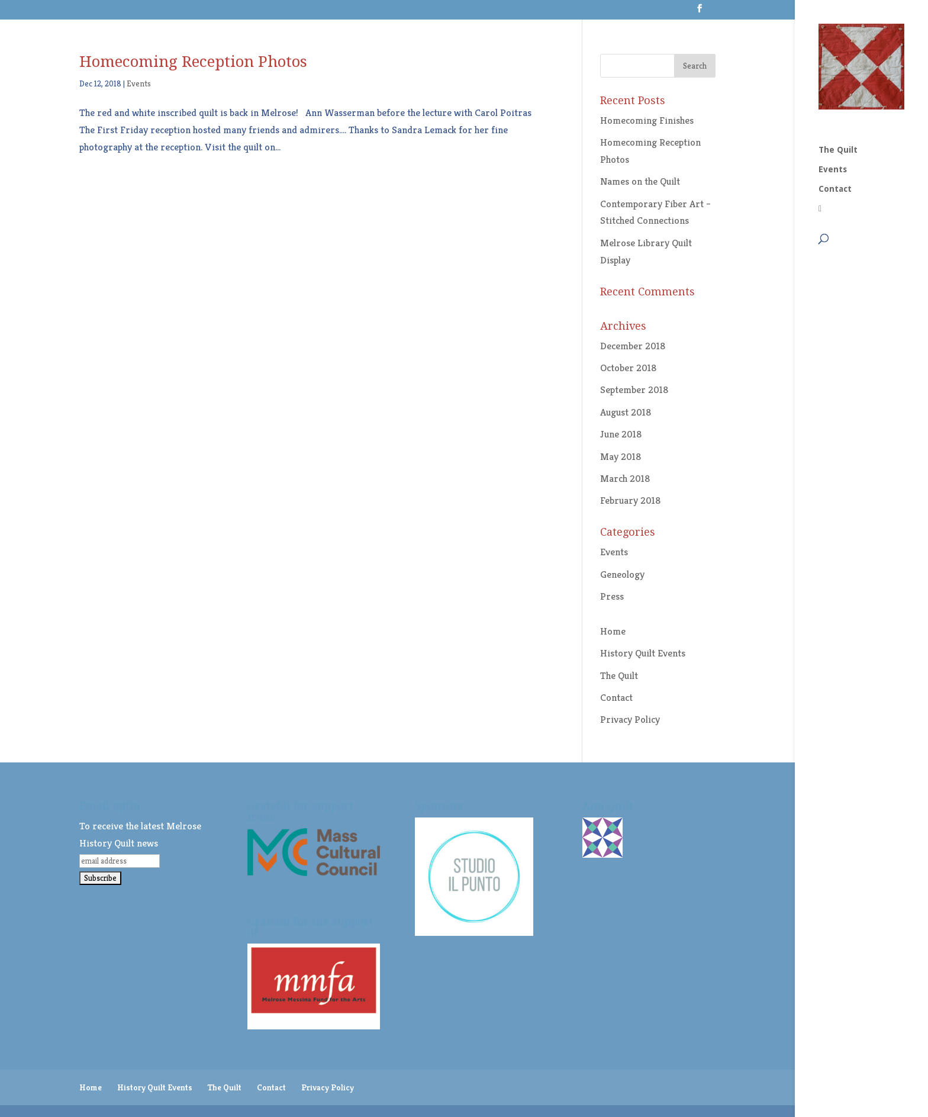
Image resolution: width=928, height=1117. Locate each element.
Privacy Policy (630, 719)
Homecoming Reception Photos (193, 61)
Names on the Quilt (640, 181)
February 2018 (630, 500)
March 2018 (625, 478)
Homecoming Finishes (647, 120)
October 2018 (628, 367)
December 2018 (632, 345)
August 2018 (625, 412)
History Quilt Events (642, 652)
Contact (835, 86)
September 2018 (634, 389)
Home (613, 631)
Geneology (622, 574)
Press (612, 596)
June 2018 (621, 433)
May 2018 (620, 456)
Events (833, 67)
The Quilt (838, 47)
